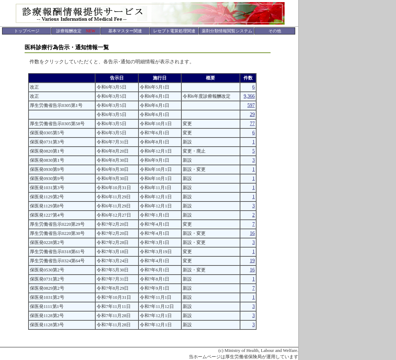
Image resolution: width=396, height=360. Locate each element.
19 (252, 260)
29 (252, 114)
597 (251, 105)
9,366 (249, 96)
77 (252, 123)
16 (252, 233)
